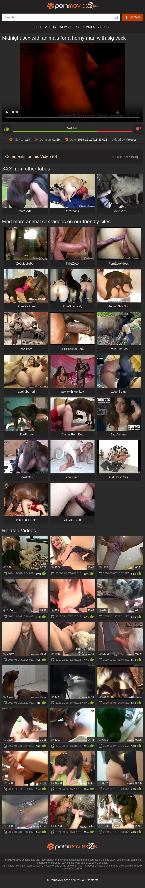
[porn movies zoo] (72, 5)
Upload (132, 17)
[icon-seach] (116, 17)
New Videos (69, 27)
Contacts (92, 880)
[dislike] (138, 129)
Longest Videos (95, 27)
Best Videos (46, 27)
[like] (6, 129)
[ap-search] (61, 17)
